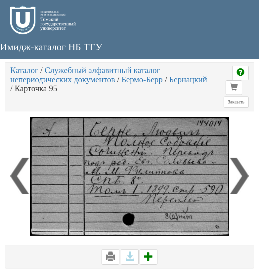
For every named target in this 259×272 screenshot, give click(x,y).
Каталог (24, 70)
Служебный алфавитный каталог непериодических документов (85, 75)
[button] (234, 87)
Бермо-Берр (142, 79)
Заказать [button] (236, 101)
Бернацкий (188, 79)
